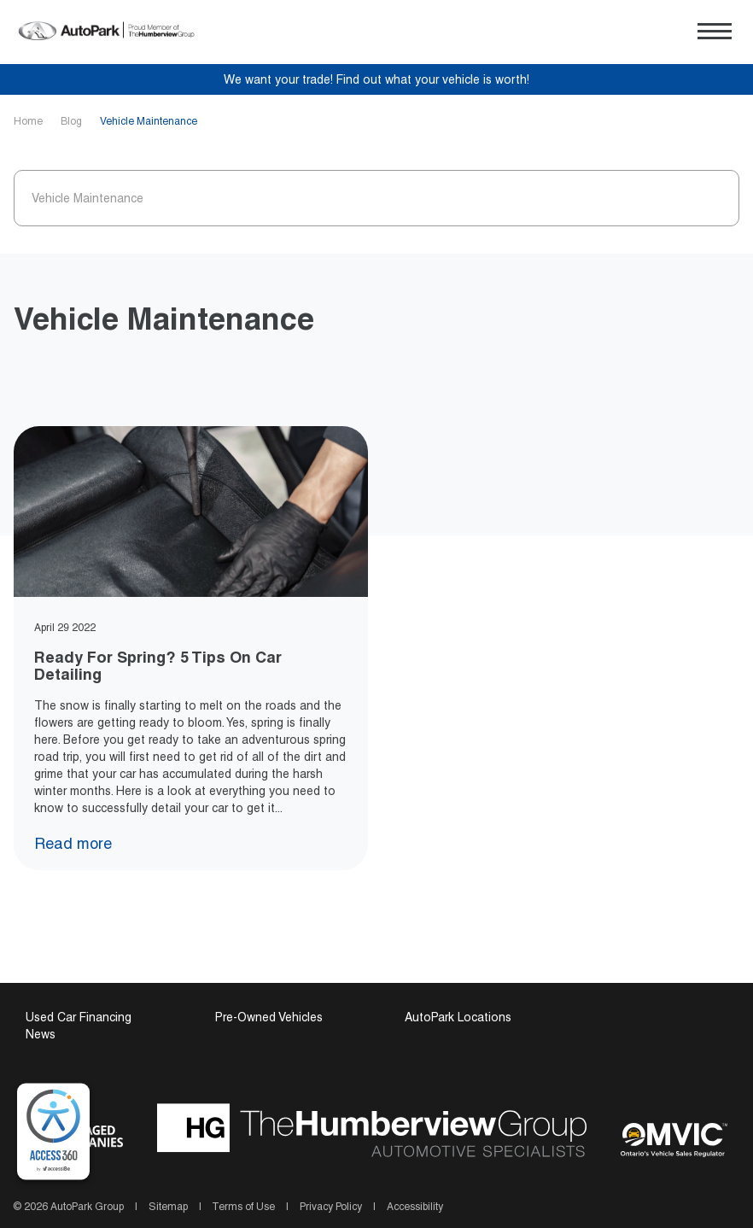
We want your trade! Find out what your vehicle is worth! (376, 79)
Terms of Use (243, 1207)
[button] (714, 32)
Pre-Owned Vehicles (269, 1017)
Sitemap (168, 1207)
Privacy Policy (331, 1207)
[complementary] (53, 1132)
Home (29, 121)
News (40, 1034)
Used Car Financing (78, 1017)
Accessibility (413, 1207)
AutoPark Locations (458, 1017)
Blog (73, 121)
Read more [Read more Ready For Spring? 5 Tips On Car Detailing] (81, 843)
